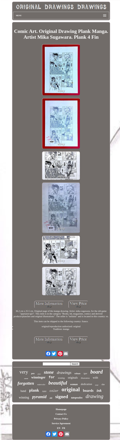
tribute (77, 373)
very (24, 372)
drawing (94, 396)
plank (34, 390)
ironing (61, 378)
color (54, 391)
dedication (86, 384)
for (52, 377)
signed (61, 396)
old (51, 398)
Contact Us (61, 414)
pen (33, 373)
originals (73, 377)
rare (44, 391)
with (95, 377)
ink (99, 390)
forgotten (26, 383)
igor (85, 373)
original (71, 389)
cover (26, 378)
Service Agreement (61, 423)
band (23, 391)
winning (24, 397)
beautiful (57, 383)
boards (88, 391)
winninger (38, 377)
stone (49, 372)
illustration (85, 378)
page (96, 385)
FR (63, 428)
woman (74, 384)
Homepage (61, 409)
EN (58, 428)
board (96, 372)
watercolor (41, 384)
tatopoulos (76, 397)
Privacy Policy (61, 418)
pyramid (39, 396)
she (103, 384)
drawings (64, 372)
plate (39, 374)
